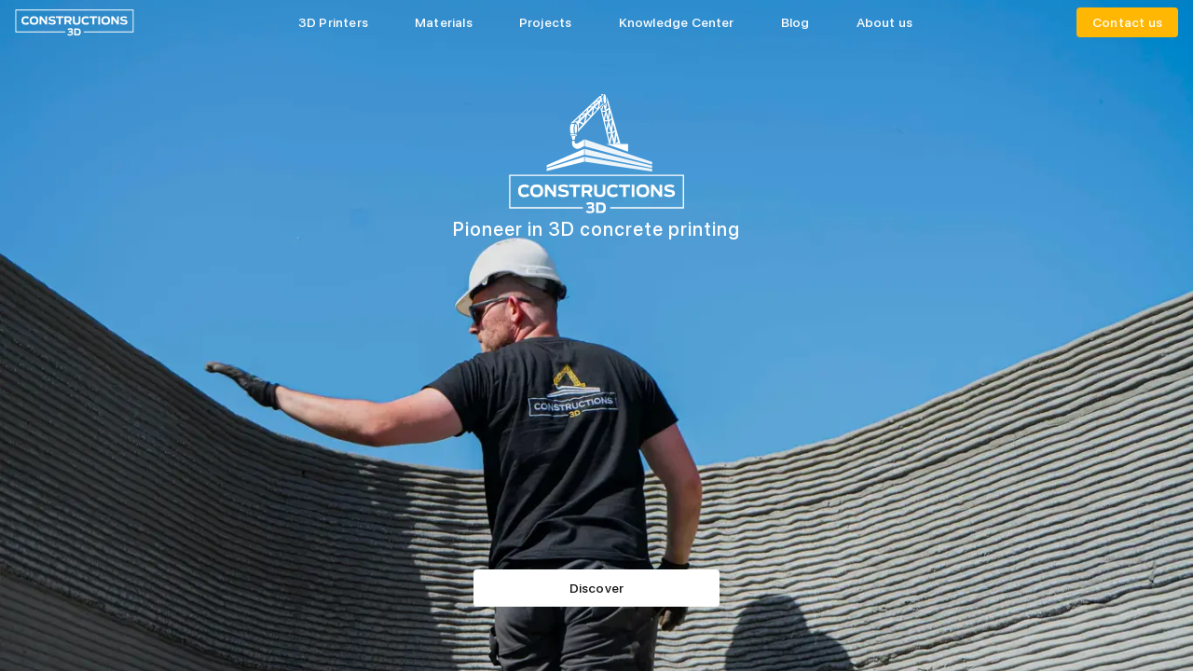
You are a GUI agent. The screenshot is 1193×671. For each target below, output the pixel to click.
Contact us (1127, 22)
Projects (545, 22)
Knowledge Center (676, 22)
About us (885, 22)
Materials (444, 22)
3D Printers (333, 22)
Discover (596, 588)
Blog (795, 22)
